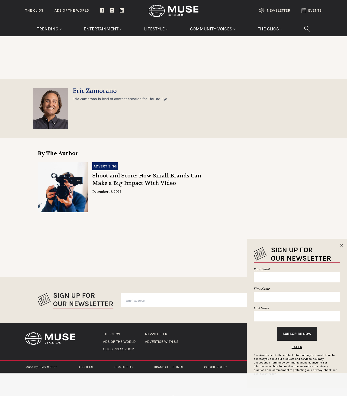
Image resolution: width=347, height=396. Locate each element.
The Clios (34, 10)
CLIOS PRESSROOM (119, 349)
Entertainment (103, 29)
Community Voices (213, 29)
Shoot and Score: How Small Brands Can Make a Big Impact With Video (146, 179)
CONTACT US (123, 367)
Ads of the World (72, 10)
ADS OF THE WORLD (119, 342)
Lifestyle (156, 29)
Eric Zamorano (95, 91)
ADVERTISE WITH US (161, 342)
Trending (49, 29)
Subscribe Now (297, 333)
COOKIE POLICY (215, 367)
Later (297, 347)
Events (312, 10)
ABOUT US (85, 367)
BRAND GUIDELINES (168, 367)
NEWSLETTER (156, 334)
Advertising (105, 166)
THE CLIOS (111, 334)
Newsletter (274, 10)
